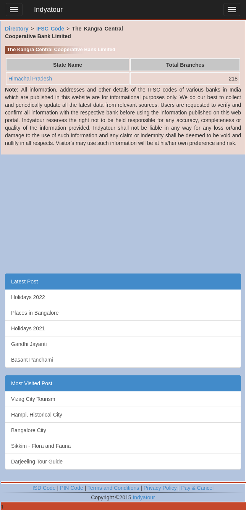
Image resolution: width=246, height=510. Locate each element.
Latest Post (24, 281)
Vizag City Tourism (33, 399)
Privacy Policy (160, 488)
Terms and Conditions (113, 488)
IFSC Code (50, 29)
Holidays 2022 (28, 297)
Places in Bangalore (35, 313)
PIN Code (71, 488)
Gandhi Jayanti (29, 344)
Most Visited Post (31, 383)
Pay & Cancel (197, 488)
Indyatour (48, 9)
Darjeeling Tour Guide (37, 462)
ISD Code (44, 488)
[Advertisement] (123, 212)
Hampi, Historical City (36, 415)
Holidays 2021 (28, 328)
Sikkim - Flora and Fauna (41, 446)
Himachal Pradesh (30, 79)
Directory (16, 29)
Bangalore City (28, 430)
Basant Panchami (32, 360)
